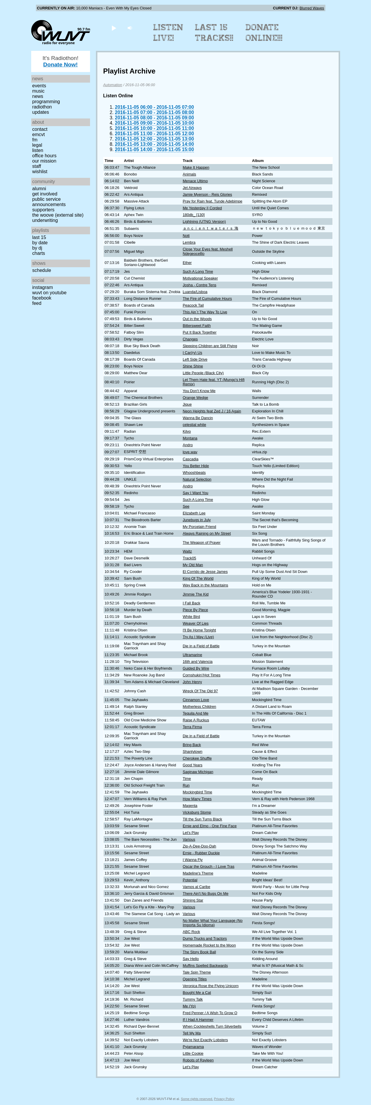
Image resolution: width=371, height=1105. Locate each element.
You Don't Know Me (199, 391)
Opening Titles (195, 979)
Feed (36, 303)
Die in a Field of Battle (201, 646)
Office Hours (44, 155)
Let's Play (191, 832)
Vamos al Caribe (196, 887)
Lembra (189, 242)
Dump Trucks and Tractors (205, 938)
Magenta (190, 805)
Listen (37, 150)
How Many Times (197, 799)
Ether (187, 262)
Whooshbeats (194, 472)
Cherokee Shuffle (197, 758)
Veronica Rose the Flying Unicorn (211, 986)
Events (39, 85)
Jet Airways (192, 187)
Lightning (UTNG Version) (204, 221)
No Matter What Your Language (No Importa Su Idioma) (212, 922)
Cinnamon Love (196, 700)
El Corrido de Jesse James (205, 571)
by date (40, 242)
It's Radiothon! (60, 61)
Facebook (41, 297)
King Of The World (198, 578)
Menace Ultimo (195, 181)
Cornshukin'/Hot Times (201, 675)
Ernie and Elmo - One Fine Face (210, 826)
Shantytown (192, 751)
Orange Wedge (195, 397)
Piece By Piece (195, 610)
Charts (38, 253)
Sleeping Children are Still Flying (210, 346)
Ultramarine (192, 655)
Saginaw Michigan (198, 772)
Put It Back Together (200, 332)
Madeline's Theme (198, 873)
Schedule (41, 270)
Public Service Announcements (49, 202)
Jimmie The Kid (196, 594)
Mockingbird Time (197, 792)
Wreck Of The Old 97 (200, 691)
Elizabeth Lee (194, 513)
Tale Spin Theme (197, 972)
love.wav (190, 452)
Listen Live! (168, 32)
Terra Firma (192, 727)
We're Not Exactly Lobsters (205, 1040)
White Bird (191, 616)
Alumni (39, 188)
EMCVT (38, 134)
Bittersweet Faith (197, 325)
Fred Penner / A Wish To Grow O (210, 1013)
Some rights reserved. (197, 1099)
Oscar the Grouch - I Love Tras (208, 866)
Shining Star (193, 900)
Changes (190, 339)
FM (35, 139)
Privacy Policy (224, 1099)
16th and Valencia (198, 661)
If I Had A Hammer (198, 1019)
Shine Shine (193, 366)
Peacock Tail (193, 305)
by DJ (37, 247)
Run (186, 785)
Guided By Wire (196, 668)
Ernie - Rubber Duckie (201, 853)
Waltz (187, 551)
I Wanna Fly (193, 859)
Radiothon (42, 106)
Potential (190, 880)
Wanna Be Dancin (198, 418)
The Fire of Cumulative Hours (207, 298)
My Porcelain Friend (199, 526)
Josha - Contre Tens (199, 285)
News (37, 96)
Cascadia (190, 459)
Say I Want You (195, 493)
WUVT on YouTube (49, 292)
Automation (112, 85)
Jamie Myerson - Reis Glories (207, 194)
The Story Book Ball (199, 952)
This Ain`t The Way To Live (205, 312)
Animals (189, 174)
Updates (40, 112)
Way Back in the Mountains (205, 585)
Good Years (192, 765)
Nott (186, 235)
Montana (190, 438)
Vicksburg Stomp (197, 812)
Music (38, 90)
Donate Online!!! (264, 32)
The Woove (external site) (58, 215)
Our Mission (44, 160)
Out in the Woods (197, 319)
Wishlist (40, 171)
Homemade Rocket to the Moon (209, 945)
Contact (40, 129)
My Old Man (193, 565)
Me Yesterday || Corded (202, 208)
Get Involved (44, 193)
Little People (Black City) (203, 373)
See (186, 506)
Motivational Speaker (200, 278)
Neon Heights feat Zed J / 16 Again (212, 411)
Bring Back (192, 745)
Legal (37, 145)
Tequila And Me (196, 713)
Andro (188, 445)
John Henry (192, 682)
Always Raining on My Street (207, 533)
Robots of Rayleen (198, 1060)
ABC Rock (191, 932)
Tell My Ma (192, 1033)
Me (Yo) (189, 1006)
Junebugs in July (197, 520)
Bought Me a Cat (197, 992)
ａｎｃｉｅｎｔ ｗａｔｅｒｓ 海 (210, 228)
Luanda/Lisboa (195, 292)
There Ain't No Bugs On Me (205, 893)
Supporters (43, 209)
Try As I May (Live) (198, 637)
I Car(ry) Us (192, 352)
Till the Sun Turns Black (202, 819)
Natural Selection (197, 479)
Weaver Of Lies (196, 623)
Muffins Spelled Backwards (205, 965)
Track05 (189, 558)
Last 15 (39, 237)
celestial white (194, 424)
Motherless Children (199, 706)
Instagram (42, 287)
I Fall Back (191, 603)
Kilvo (187, 431)
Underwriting (45, 220)
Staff (36, 166)
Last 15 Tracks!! (214, 32)
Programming (46, 101)
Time (187, 778)
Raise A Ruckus (196, 720)
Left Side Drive (195, 359)
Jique (187, 404)
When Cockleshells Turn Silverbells (212, 1026)
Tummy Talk (193, 999)
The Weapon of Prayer (202, 542)
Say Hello (191, 959)
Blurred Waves (312, 8)
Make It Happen (196, 167)
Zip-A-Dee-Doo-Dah (199, 846)
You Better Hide (196, 466)
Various (189, 839)
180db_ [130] (194, 215)
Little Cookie (193, 1053)
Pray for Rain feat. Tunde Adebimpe (212, 201)
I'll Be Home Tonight (199, 630)
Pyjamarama (193, 1046)
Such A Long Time (198, 271)
